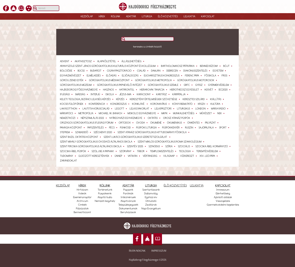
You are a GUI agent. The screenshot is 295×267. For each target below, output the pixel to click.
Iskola (112, 94)
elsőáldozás (132, 75)
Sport (224, 127)
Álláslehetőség (133, 61)
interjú (97, 94)
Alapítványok (128, 200)
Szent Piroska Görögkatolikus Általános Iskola (92, 146)
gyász (200, 84)
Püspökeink (105, 193)
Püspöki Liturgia (148, 127)
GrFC (189, 84)
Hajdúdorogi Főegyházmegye (80, 89)
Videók (82, 193)
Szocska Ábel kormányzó (213, 146)
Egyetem (220, 70)
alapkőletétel (108, 61)
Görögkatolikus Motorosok (197, 80)
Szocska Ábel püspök (75, 151)
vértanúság (152, 155)
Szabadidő (83, 132)
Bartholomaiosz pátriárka (179, 65)
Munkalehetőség (185, 113)
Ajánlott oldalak (223, 197)
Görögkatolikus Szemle (165, 84)
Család (143, 70)
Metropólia (87, 113)
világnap (171, 155)
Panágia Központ (73, 127)
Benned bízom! (211, 65)
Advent (66, 61)
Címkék (82, 204)
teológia (187, 151)
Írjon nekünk (137, 250)
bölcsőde (68, 70)
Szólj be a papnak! (105, 151)
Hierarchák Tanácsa (154, 89)
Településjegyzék (128, 204)
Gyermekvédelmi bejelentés (223, 204)
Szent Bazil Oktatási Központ (81, 136)
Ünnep (120, 155)
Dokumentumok (128, 208)
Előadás (113, 75)
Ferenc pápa (194, 75)
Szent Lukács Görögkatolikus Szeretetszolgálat (137, 136)
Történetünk (105, 189)
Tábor (142, 151)
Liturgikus (185, 108)
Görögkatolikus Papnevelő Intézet (121, 84)
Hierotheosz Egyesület (186, 89)
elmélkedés (95, 75)
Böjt (228, 65)
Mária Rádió (220, 108)
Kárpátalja (180, 94)
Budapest (97, 70)
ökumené (157, 122)
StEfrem (67, 132)
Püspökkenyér (172, 127)
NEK (221, 113)
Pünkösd (127, 127)
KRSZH (203, 103)
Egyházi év (151, 197)
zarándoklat (68, 160)
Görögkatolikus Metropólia (155, 80)
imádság (82, 94)
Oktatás (154, 117)
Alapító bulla (105, 197)
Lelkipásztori (165, 108)
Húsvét (211, 89)
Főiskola (212, 75)
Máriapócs (68, 113)
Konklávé (140, 103)
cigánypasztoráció (121, 70)
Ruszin (191, 127)
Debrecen (174, 70)
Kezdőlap (87, 16)
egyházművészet (72, 75)
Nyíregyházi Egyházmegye (127, 117)
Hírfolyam (82, 189)
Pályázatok (82, 208)
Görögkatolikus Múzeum (77, 84)
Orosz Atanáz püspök (178, 117)
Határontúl (128, 89)
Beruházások (128, 212)
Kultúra (217, 103)
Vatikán (134, 155)
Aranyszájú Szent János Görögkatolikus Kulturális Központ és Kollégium (109, 65)
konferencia (99, 103)
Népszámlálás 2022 (94, 117)
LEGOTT (121, 108)
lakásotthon (70, 108)
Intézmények (128, 197)
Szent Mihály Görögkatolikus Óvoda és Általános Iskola (98, 141)
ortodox (127, 122)
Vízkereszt (189, 155)
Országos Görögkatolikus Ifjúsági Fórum (88, 122)
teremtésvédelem (209, 151)
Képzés (122, 99)
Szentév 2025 (137, 146)
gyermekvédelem (220, 84)
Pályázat (212, 122)
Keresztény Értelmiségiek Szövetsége (155, 99)
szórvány (127, 151)
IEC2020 (225, 89)
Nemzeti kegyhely (105, 200)
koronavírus (161, 103)
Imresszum (222, 189)
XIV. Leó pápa (209, 155)
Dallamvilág (151, 193)
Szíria (170, 146)
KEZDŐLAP (63, 185)
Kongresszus (120, 103)
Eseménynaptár (82, 197)
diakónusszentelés (197, 70)
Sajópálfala (208, 127)
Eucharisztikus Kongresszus (163, 75)
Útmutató (151, 200)
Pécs (113, 127)
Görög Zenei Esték (73, 80)
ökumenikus (176, 122)
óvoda (142, 122)
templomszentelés (163, 151)
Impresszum (158, 250)
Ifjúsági (67, 94)
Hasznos (110, 89)
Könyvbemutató (184, 103)
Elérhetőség (223, 193)
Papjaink (128, 189)
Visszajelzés (223, 200)
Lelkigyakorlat (141, 108)
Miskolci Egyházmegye (144, 113)
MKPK (166, 113)
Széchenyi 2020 (105, 132)
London (202, 108)
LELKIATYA (197, 185)
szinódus (156, 146)
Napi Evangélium (151, 208)
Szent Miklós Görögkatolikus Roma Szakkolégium (171, 141)
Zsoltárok (151, 204)
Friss (226, 75)
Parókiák (128, 193)
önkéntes (195, 122)
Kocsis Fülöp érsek (73, 103)
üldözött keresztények (96, 155)
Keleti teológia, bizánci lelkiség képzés (87, 99)
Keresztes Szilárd (195, 99)
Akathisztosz (85, 61)
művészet (208, 113)
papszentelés (97, 127)
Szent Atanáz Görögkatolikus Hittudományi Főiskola (154, 132)
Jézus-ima (127, 94)
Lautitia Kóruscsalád (98, 108)
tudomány (68, 155)
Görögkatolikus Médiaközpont (111, 80)
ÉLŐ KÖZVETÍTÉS (175, 185)
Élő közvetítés (168, 16)
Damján (158, 70)
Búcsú (83, 70)
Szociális (186, 146)
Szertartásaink (151, 189)
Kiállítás (217, 99)
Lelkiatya (189, 16)
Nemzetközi (69, 117)
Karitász (163, 94)
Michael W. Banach (112, 113)
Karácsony (145, 94)
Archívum (82, 200)
